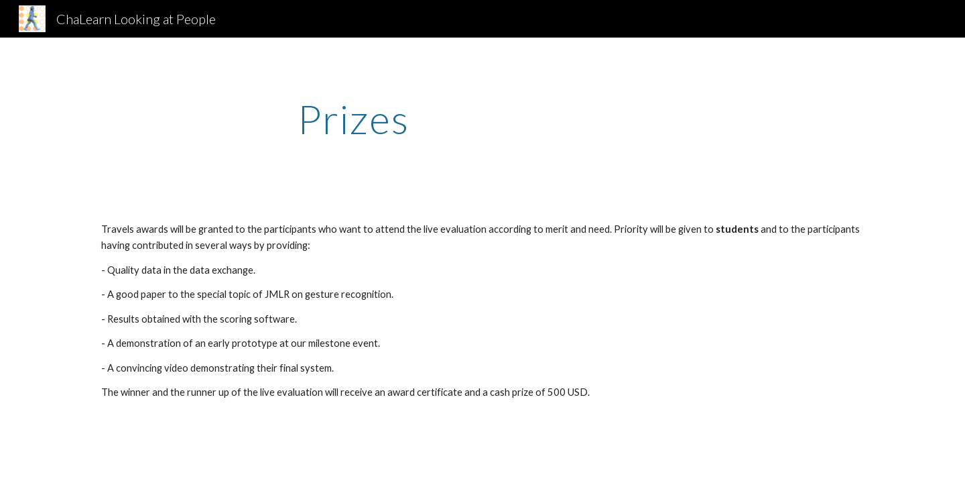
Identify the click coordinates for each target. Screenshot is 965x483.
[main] (354, 118)
